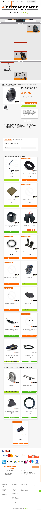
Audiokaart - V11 (29, 277)
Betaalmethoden (15, 493)
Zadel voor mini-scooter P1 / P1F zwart (11, 355)
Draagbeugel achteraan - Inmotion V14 (11, 303)
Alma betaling (14, 502)
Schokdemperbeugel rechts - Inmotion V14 (11, 277)
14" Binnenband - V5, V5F (20, 437)
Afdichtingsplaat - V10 (11, 199)
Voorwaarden (14, 490)
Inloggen (22, 489)
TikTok (10, 451)
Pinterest (30, 121)
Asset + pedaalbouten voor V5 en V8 (29, 385)
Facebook (3, 451)
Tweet (28, 121)
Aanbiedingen (4, 486)
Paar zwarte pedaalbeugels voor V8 (29, 251)
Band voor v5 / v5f (29, 411)
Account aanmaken (24, 490)
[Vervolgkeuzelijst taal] (15, 1)
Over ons (13, 492)
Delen (25, 121)
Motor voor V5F (11, 385)
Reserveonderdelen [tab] (17, 139)
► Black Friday (4, 494)
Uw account (24, 484)
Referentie (6, 143)
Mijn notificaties (24, 492)
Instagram (8, 451)
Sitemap (13, 503)
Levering (13, 486)
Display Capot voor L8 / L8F (29, 303)
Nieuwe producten (5, 488)
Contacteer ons (34, 488)
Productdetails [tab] (8, 139)
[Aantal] (22, 103)
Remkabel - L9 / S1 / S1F (29, 355)
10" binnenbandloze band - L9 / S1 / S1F (29, 173)
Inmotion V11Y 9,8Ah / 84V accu (29, 225)
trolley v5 (11, 173)
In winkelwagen (31, 103)
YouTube (6, 451)
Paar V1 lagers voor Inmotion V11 (11, 251)
